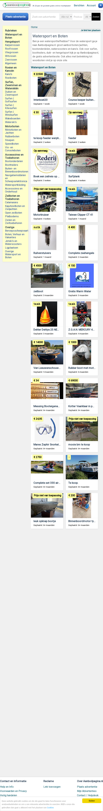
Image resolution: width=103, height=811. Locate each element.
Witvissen (10, 56)
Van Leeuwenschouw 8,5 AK (50, 368)
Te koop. (73, 482)
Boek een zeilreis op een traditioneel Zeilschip (60, 176)
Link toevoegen (52, 786)
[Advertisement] (65, 654)
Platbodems (12, 216)
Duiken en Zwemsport (11, 93)
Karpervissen (12, 45)
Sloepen (9, 140)
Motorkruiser (41, 214)
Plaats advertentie (87, 786)
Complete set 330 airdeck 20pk (52, 482)
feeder (72, 138)
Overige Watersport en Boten (13, 254)
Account (91, 5)
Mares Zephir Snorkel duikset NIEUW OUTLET (60, 444)
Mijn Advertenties (87, 791)
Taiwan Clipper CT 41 (80, 214)
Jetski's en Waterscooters (13, 243)
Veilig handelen (8, 795)
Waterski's (11, 122)
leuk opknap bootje (44, 521)
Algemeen (10, 63)
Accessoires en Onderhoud (14, 190)
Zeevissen (11, 59)
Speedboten (12, 143)
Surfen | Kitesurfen (11, 107)
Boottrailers (11, 164)
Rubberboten (12, 136)
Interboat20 (40, 99)
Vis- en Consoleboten (13, 149)
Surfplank (74, 176)
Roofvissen (11, 48)
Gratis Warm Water (79, 291)
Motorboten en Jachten (13, 131)
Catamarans (11, 202)
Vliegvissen (11, 52)
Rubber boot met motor (82, 368)
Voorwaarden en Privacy (13, 791)
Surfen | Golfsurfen (11, 100)
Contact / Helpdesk (88, 795)
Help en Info (7, 786)
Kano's (8, 74)
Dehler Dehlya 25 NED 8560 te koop (54, 329)
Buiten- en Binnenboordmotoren (15, 170)
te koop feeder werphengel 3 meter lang (57, 138)
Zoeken (96, 17)
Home (34, 27)
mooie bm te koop (79, 444)
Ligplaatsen (11, 247)
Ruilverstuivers (42, 253)
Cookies (50, 807)
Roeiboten (10, 77)
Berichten (79, 5)
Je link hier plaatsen (90, 30)
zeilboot (38, 291)
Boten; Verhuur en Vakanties (14, 236)
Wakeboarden (12, 118)
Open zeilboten (13, 212)
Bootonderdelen (14, 161)
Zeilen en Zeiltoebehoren (13, 222)
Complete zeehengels (81, 253)
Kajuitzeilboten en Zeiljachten (15, 208)
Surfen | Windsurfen (11, 113)
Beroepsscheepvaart (15, 230)
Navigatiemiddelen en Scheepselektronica (15, 178)
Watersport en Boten (43, 67)
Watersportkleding (15, 184)
